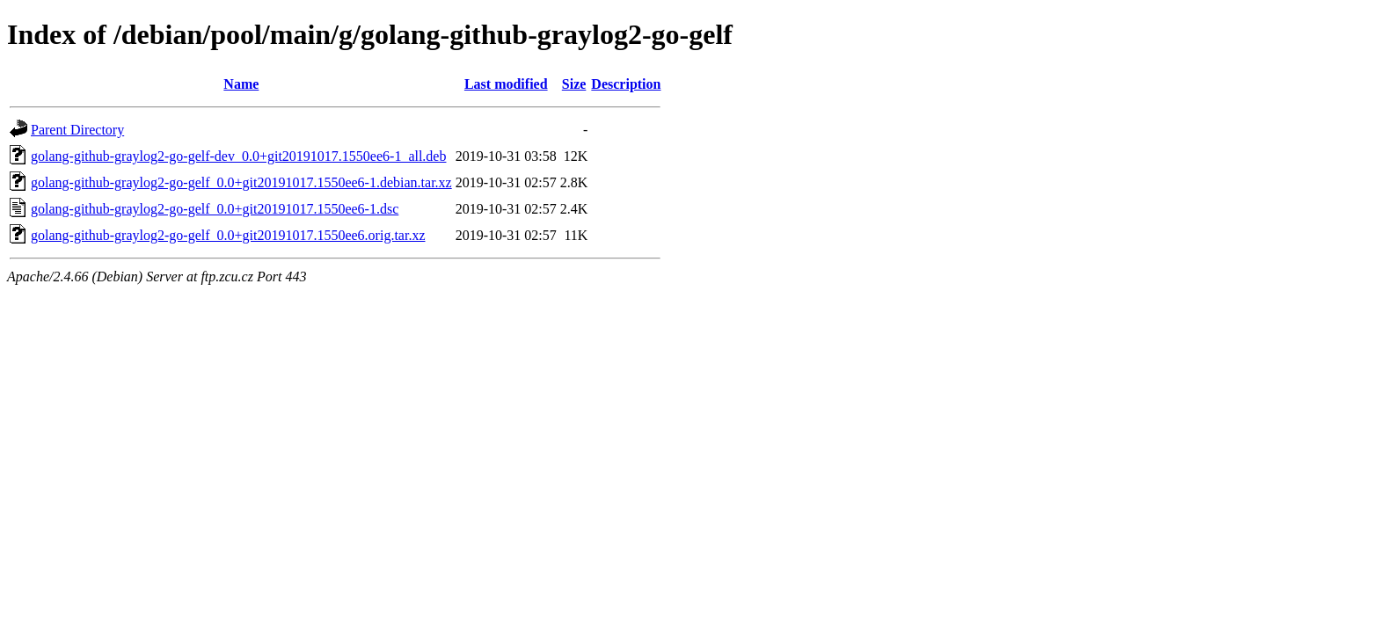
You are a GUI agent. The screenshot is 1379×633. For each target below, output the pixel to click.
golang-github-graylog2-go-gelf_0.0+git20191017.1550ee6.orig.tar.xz (228, 235)
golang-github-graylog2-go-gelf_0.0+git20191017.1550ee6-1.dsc (214, 208)
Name (241, 83)
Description (625, 83)
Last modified (506, 83)
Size (574, 83)
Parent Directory (77, 129)
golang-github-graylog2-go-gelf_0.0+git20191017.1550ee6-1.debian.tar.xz (241, 182)
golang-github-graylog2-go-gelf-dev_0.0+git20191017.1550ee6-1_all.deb (238, 156)
